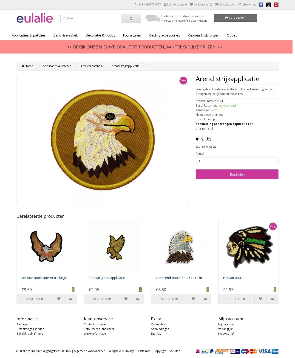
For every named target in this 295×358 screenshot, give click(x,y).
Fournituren (132, 35)
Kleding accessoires (164, 35)
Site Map (174, 351)
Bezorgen (23, 324)
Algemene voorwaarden (89, 351)
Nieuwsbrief (226, 333)
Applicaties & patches (29, 35)
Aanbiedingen (160, 329)
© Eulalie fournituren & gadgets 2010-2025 (43, 351)
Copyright (159, 351)
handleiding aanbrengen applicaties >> (224, 124)
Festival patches (91, 66)
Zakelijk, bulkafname (30, 333)
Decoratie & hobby (100, 35)
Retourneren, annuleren (99, 329)
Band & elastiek (65, 35)
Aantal (200, 153)
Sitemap (156, 333)
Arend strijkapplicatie (125, 66)
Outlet (232, 35)
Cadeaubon (158, 324)
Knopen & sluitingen (203, 35)
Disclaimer (143, 351)
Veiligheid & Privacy (121, 351)
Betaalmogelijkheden (30, 329)
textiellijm (236, 94)
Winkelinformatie (95, 333)
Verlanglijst (225, 329)
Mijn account (226, 324)
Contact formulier (95, 324)
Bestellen (237, 174)
